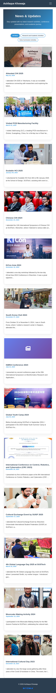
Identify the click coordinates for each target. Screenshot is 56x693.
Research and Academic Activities (33, 35)
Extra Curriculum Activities (28, 40)
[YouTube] (30, 688)
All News (15, 35)
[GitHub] (26, 688)
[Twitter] (32, 688)
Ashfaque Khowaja (14, 3)
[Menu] (50, 4)
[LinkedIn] (28, 688)
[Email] (24, 688)
